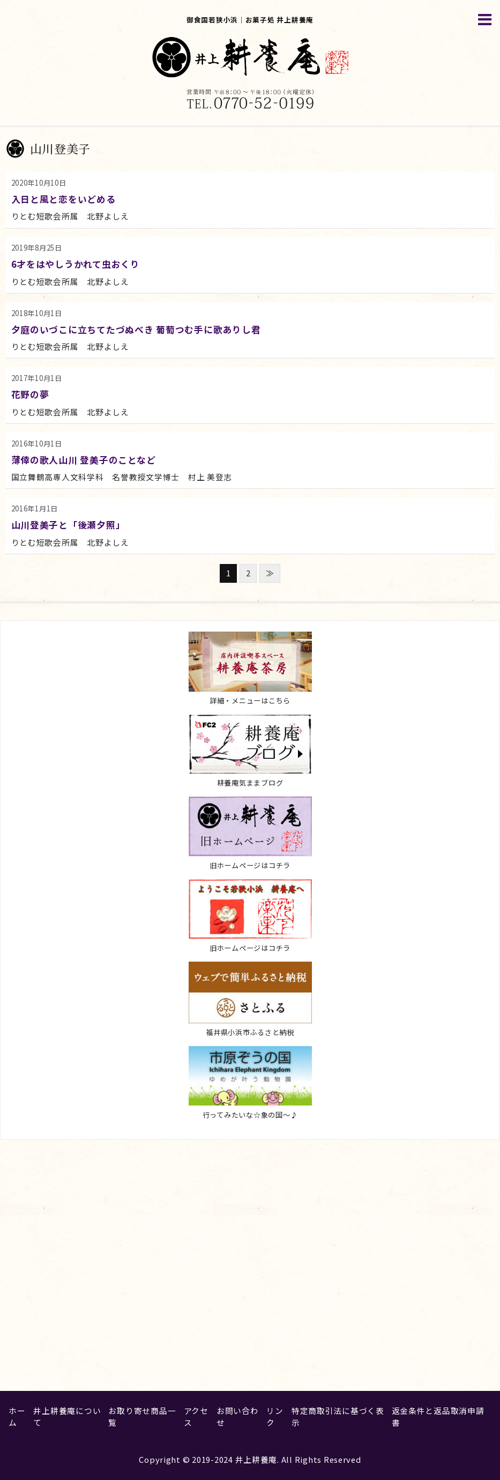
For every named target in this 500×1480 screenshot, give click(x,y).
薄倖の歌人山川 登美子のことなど (83, 459)
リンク (274, 1416)
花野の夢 (30, 394)
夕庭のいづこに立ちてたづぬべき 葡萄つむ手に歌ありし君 (136, 329)
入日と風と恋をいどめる (63, 199)
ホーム (17, 1416)
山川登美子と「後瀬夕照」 (68, 524)
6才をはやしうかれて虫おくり (75, 263)
